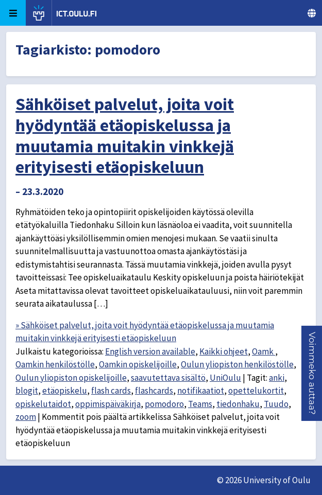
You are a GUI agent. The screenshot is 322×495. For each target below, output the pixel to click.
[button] (312, 373)
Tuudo (276, 404)
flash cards (111, 390)
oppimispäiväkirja (108, 404)
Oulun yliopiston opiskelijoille (71, 377)
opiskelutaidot (43, 404)
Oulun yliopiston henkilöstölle (237, 364)
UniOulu (225, 377)
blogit (26, 390)
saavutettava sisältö (168, 377)
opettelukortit (256, 390)
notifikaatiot (200, 390)
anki (276, 377)
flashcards (154, 390)
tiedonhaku (238, 404)
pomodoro (164, 404)
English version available (150, 351)
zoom (25, 416)
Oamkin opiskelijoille (138, 364)
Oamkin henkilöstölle (55, 364)
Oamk (263, 351)
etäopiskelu (64, 390)
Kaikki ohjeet (223, 351)
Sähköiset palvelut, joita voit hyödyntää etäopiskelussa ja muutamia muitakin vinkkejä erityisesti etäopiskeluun (124, 135)
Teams (200, 404)
